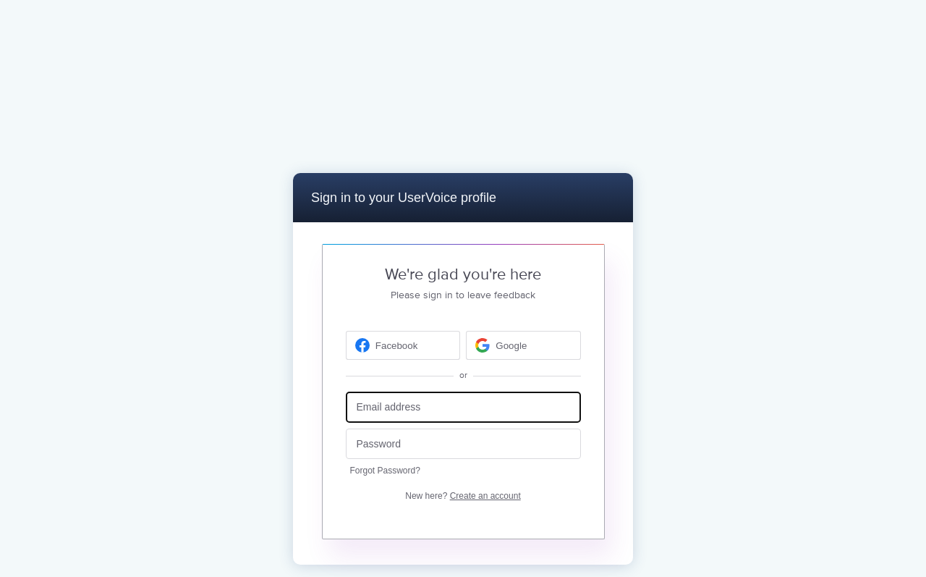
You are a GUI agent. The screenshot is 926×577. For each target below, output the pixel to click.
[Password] (463, 444)
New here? (462, 496)
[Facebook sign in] (403, 345)
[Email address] (463, 407)
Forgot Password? (385, 471)
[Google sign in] (523, 345)
